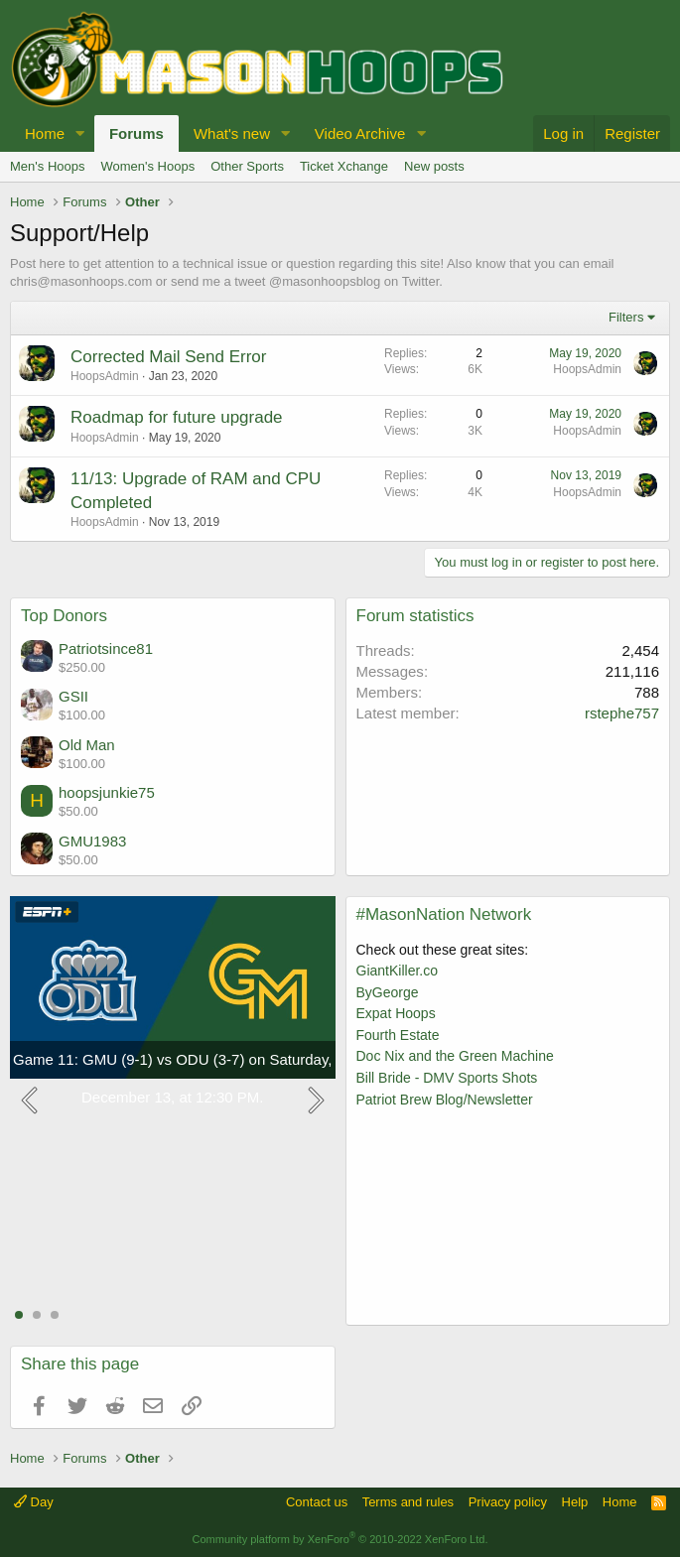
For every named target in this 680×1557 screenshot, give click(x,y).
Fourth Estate (398, 1035)
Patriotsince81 (106, 648)
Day (34, 1501)
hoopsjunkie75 (107, 792)
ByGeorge (387, 992)
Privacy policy (508, 1501)
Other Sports (247, 166)
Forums (136, 133)
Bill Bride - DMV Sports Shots (447, 1078)
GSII (73, 696)
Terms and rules (408, 1501)
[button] (80, 133)
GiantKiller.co (397, 970)
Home (45, 133)
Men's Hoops (47, 166)
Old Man (87, 744)
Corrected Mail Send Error (168, 356)
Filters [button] (626, 317)
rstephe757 (622, 713)
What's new (232, 133)
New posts (434, 166)
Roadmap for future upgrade (176, 417)
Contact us (316, 1501)
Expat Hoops (396, 1013)
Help (575, 1501)
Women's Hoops (147, 166)
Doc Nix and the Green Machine (455, 1056)
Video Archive (360, 133)
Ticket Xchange (344, 166)
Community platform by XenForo (340, 1539)
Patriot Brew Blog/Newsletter (444, 1099)
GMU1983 (92, 841)
